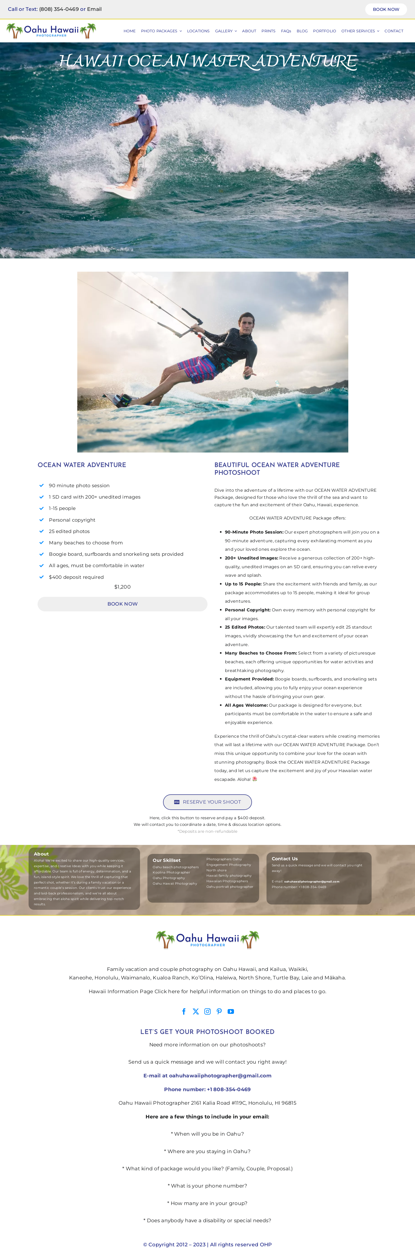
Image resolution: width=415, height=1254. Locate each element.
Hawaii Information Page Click (128, 991)
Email (94, 9)
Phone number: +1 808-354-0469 (207, 1089)
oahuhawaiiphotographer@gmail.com (220, 1076)
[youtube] (231, 1011)
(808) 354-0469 (59, 9)
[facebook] (184, 1011)
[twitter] (196, 1011)
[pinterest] (219, 1011)
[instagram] (207, 1011)
